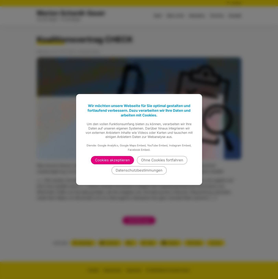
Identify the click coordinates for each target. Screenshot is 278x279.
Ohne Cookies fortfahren (162, 160)
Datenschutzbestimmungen (139, 170)
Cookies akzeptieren (112, 160)
